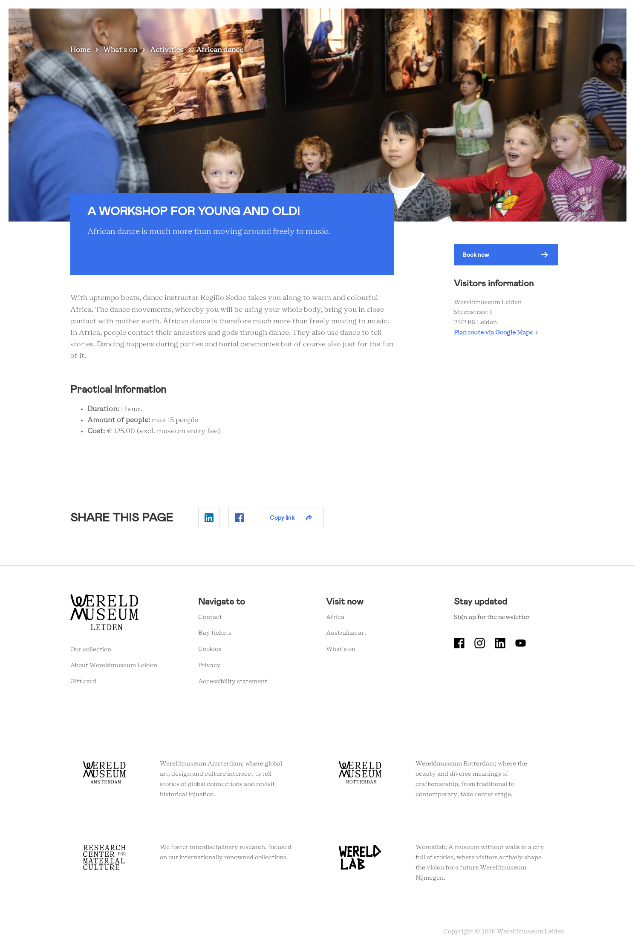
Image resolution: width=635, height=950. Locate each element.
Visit (362, 21)
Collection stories (410, 21)
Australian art (346, 633)
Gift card (83, 682)
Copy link (282, 517)
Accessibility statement (232, 682)
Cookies (209, 649)
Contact (210, 617)
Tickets (505, 21)
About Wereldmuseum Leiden (113, 665)
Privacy (209, 665)
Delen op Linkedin (209, 517)
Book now (475, 255)
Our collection (90, 650)
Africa (335, 617)
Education (465, 21)
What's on (327, 21)
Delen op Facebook (239, 517)
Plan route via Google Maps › (495, 333)
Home (80, 49)
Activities (166, 49)
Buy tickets (214, 633)
